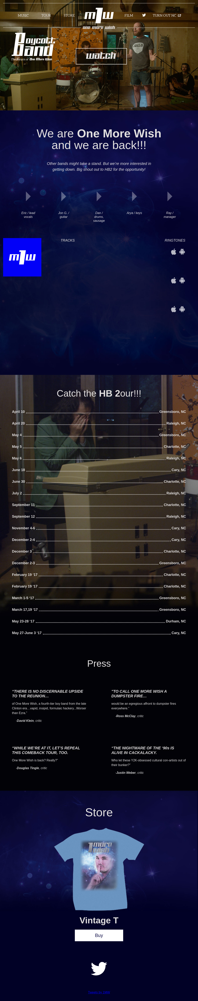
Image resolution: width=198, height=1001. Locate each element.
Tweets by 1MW (99, 992)
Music (23, 15)
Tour (46, 15)
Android (182, 252)
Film (129, 15)
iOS (174, 252)
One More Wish (99, 27)
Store (69, 15)
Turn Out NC (164, 15)
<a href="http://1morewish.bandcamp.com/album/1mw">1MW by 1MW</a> (110, 252)
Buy (99, 935)
